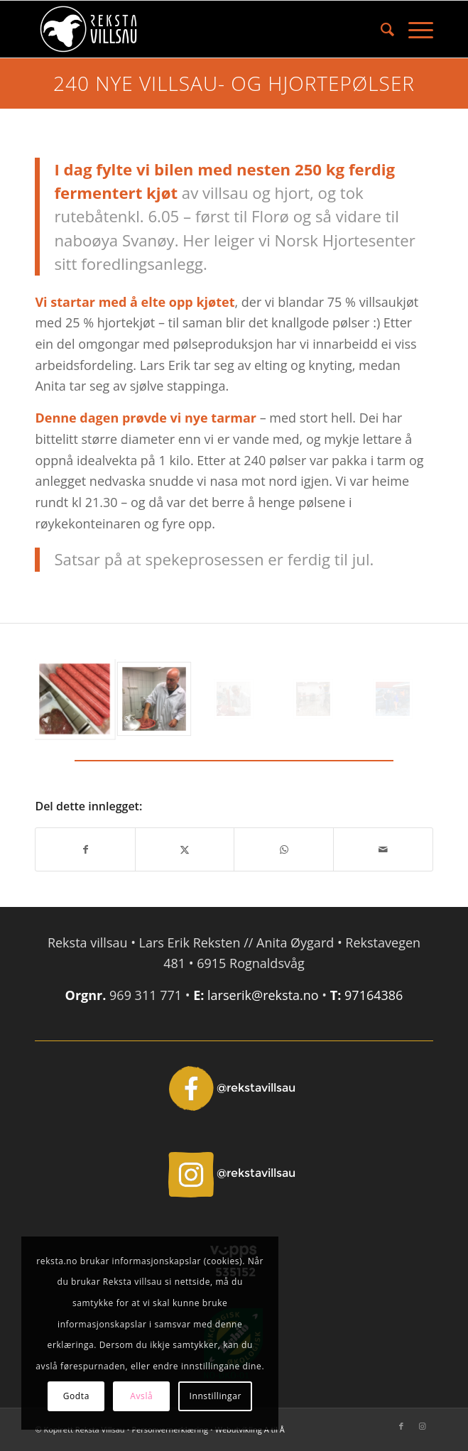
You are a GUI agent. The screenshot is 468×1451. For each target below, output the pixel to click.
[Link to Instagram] (422, 1426)
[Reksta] (194, 29)
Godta (76, 1396)
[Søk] (380, 29)
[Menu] (413, 29)
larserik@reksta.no (263, 995)
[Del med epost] (383, 849)
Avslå (141, 1396)
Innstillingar (215, 1396)
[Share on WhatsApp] (283, 849)
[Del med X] (185, 849)
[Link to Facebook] (401, 1426)
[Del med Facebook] (85, 849)
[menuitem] (380, 29)
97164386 (373, 995)
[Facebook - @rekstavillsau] (234, 1088)
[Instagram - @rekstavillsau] (234, 1173)
